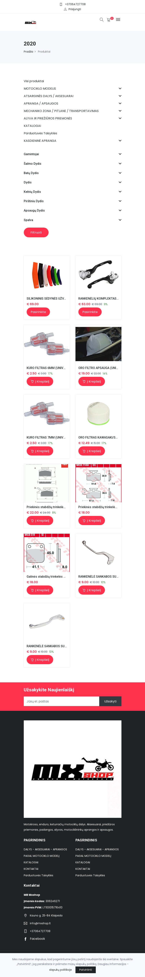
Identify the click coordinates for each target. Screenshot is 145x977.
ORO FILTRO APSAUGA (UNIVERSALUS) (105, 368)
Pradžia (28, 52)
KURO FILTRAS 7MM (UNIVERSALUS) (52, 437)
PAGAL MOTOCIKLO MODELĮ (41, 856)
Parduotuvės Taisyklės (38, 875)
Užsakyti (110, 701)
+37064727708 (75, 4)
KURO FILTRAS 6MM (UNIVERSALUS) (52, 368)
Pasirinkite (38, 312)
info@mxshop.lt (40, 923)
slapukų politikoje (60, 970)
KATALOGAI (31, 862)
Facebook (34, 939)
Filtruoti (36, 232)
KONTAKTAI (31, 869)
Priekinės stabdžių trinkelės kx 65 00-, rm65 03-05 (61, 507)
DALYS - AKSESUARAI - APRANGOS (45, 849)
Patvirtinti (85, 970)
